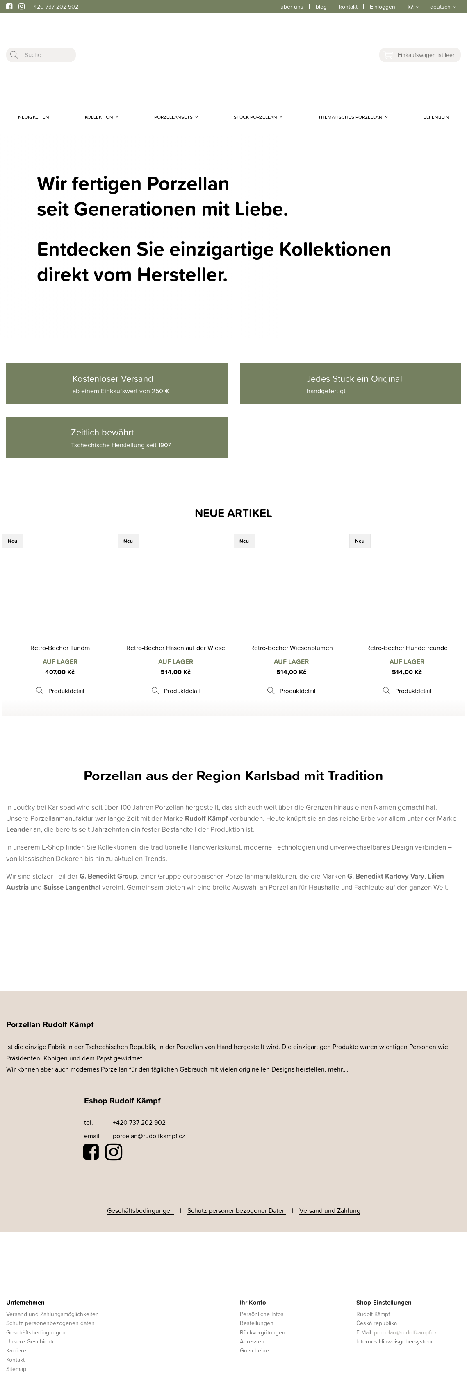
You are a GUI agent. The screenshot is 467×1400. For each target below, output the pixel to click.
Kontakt (15, 1359)
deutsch (440, 6)
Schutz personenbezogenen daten (50, 1322)
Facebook (91, 1152)
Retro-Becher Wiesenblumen (291, 647)
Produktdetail (66, 690)
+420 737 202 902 (54, 6)
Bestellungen (256, 1322)
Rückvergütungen (262, 1331)
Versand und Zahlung (329, 1209)
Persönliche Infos (262, 1313)
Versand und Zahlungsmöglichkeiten (52, 1313)
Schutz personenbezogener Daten (236, 1209)
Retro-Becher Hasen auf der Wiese (175, 647)
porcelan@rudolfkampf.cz (149, 1135)
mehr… (337, 1069)
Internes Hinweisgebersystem (394, 1340)
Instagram (113, 1152)
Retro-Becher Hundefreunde (407, 647)
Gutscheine (254, 1350)
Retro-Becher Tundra (60, 647)
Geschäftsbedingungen (140, 1209)
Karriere (16, 1350)
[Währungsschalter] (412, 6)
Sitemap (16, 1368)
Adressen (252, 1340)
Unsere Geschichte (30, 1340)
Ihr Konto (253, 1302)
